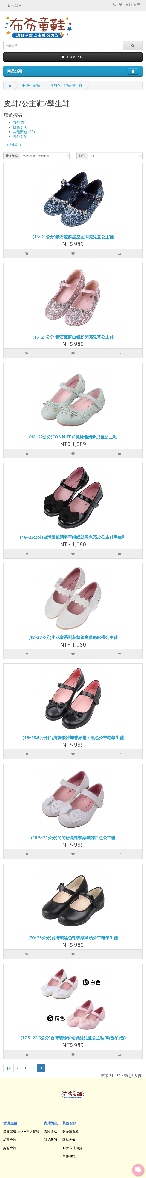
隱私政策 (68, 1140)
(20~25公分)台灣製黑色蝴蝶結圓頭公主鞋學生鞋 (73, 937)
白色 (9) (19, 122)
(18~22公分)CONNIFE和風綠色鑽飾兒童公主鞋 (73, 437)
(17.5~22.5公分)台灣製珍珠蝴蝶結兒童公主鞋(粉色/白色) (73, 1038)
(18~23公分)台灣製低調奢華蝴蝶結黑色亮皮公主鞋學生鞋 (73, 537)
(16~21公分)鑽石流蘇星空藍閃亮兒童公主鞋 (73, 236)
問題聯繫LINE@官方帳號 (21, 1131)
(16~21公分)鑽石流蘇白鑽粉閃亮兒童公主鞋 (73, 337)
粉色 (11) (20, 127)
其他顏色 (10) (24, 131)
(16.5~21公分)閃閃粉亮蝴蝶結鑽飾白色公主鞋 (73, 837)
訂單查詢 (9, 1140)
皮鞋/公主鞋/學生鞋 (66, 85)
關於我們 (50, 1140)
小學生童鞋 (31, 85)
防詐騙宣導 (70, 1131)
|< (8, 1068)
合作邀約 (68, 1156)
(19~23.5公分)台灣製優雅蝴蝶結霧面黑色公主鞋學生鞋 (73, 737)
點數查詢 (9, 1148)
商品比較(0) (13, 145)
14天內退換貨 (72, 1148)
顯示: (82, 156)
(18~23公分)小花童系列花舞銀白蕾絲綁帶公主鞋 (73, 637)
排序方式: (12, 156)
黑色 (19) (20, 136)
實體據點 (50, 1131)
